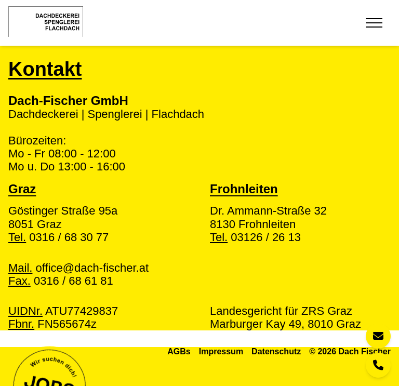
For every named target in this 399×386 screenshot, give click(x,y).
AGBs (178, 351)
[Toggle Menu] (374, 22)
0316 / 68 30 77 (58, 237)
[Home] (45, 21)
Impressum (221, 351)
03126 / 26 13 (255, 237)
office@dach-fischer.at (78, 267)
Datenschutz (276, 351)
